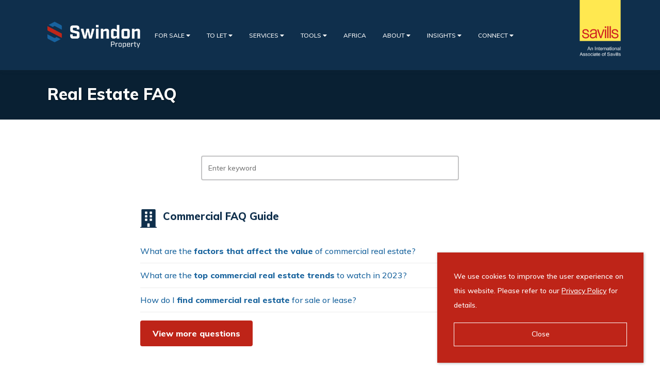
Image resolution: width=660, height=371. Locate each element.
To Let (220, 35)
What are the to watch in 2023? (273, 275)
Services (266, 35)
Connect (496, 35)
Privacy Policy (584, 290)
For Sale (172, 35)
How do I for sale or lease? (248, 300)
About (396, 35)
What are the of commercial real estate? (278, 251)
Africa (354, 35)
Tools (314, 35)
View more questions (196, 333)
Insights (444, 35)
